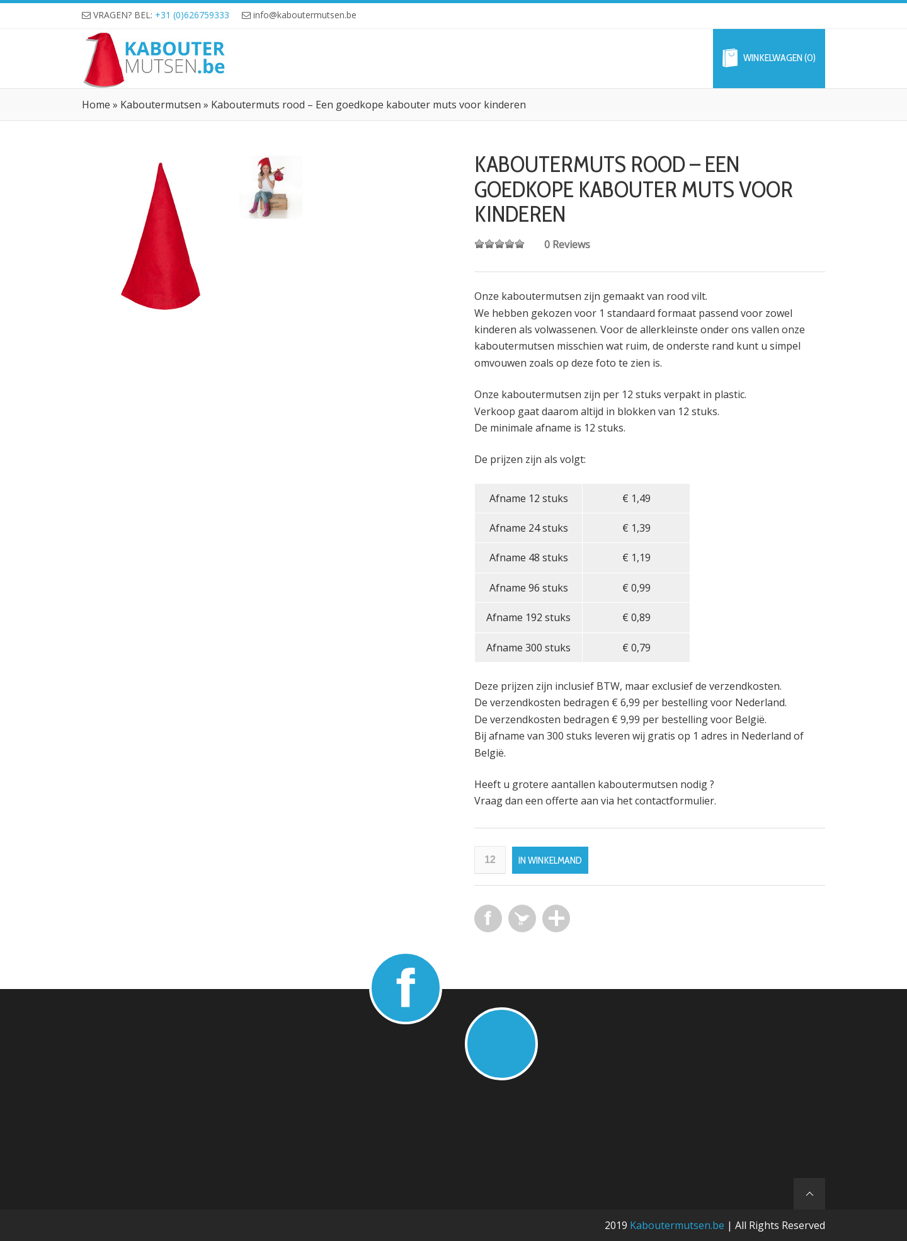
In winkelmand (550, 860)
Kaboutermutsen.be (677, 1225)
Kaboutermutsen (160, 105)
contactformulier (674, 801)
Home (96, 105)
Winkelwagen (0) (779, 58)
